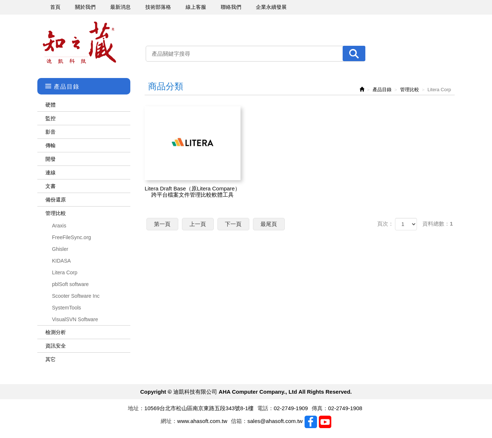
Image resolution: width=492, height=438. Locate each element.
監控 (50, 118)
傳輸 (50, 145)
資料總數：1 (437, 223)
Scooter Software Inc (76, 296)
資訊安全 (55, 346)
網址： (169, 421)
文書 (50, 186)
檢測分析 (55, 332)
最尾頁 (269, 224)
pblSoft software (70, 284)
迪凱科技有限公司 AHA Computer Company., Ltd (79, 42)
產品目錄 (382, 89)
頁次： (385, 223)
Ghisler (60, 249)
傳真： (320, 408)
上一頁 (198, 224)
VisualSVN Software (75, 319)
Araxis (59, 226)
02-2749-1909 (291, 408)
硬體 (50, 105)
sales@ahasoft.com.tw (275, 421)
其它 (50, 359)
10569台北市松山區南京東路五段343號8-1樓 (198, 408)
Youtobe (325, 422)
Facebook (311, 422)
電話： (265, 408)
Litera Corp (64, 272)
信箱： (239, 421)
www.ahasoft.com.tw (202, 421)
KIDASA (61, 261)
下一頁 (233, 224)
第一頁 (162, 224)
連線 (50, 172)
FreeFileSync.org (71, 237)
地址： (136, 408)
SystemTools (66, 308)
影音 (50, 132)
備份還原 (55, 200)
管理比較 (55, 213)
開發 (50, 159)
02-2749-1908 (345, 408)
